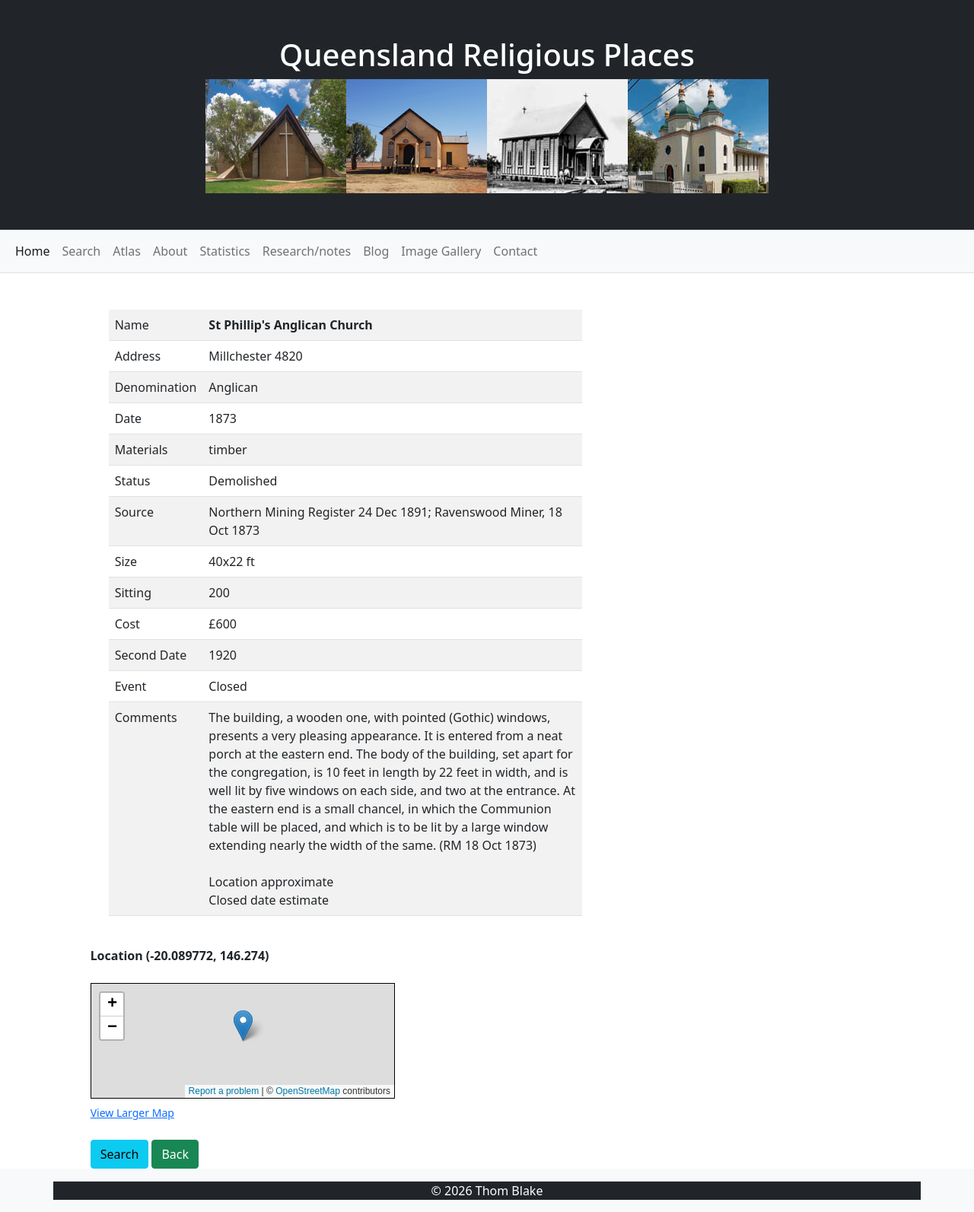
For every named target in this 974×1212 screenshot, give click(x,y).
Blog (376, 251)
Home (32, 251)
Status (133, 480)
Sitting (133, 592)
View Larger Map (132, 1112)
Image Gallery (441, 251)
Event (131, 686)
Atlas (127, 251)
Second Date (151, 655)
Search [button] (119, 1154)
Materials (141, 449)
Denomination (156, 387)
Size (126, 561)
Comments (146, 717)
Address (138, 356)
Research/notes (307, 251)
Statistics (224, 251)
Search (81, 251)
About (170, 251)
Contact (515, 251)
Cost (127, 624)
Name (132, 325)
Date (128, 418)
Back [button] (175, 1154)
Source (134, 512)
